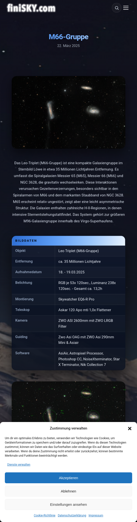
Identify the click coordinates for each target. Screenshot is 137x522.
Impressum (96, 515)
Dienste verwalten (18, 464)
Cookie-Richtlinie (44, 515)
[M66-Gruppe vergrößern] (68, 113)
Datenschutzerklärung (72, 515)
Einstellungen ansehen (68, 504)
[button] (129, 428)
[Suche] (116, 8)
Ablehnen (68, 491)
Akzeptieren (68, 478)
